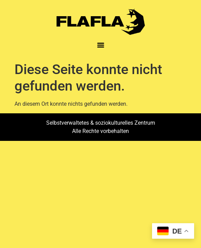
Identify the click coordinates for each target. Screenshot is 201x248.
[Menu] (100, 45)
